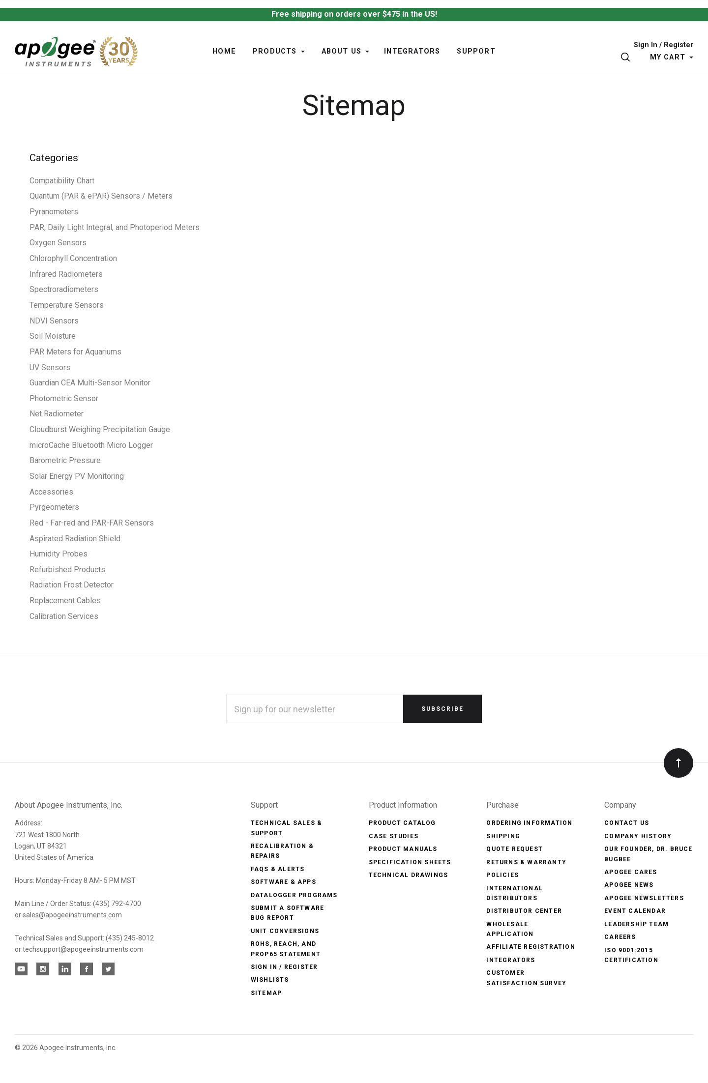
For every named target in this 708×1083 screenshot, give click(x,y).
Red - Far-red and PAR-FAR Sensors (92, 522)
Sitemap (266, 993)
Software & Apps (283, 881)
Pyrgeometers (54, 507)
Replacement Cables (65, 600)
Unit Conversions (285, 931)
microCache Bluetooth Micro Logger (91, 445)
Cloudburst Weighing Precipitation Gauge (100, 429)
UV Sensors (50, 367)
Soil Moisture (53, 336)
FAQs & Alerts (278, 869)
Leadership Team (636, 924)
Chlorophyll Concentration (73, 258)
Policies (502, 875)
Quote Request (514, 849)
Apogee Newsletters (644, 898)
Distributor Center (524, 910)
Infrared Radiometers (66, 274)
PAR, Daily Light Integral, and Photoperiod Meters (115, 227)
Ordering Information (529, 823)
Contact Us (626, 823)
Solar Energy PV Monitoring (77, 476)
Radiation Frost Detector (72, 584)
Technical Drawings (408, 875)
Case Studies (393, 836)
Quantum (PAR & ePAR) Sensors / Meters (101, 196)
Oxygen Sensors (58, 242)
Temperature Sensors (67, 305)
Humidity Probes (59, 553)
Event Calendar (635, 910)
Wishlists (270, 979)
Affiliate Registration (530, 946)
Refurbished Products (67, 569)
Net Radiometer (57, 413)
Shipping (503, 836)
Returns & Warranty (526, 862)
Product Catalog (402, 823)
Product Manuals (403, 849)
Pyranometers (54, 211)
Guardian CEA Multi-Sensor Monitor (90, 382)
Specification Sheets (410, 862)
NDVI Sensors (54, 320)
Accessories (51, 492)
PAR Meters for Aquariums (75, 351)
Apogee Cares (630, 872)
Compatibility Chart (62, 180)
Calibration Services (64, 616)
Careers (620, 937)
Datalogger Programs (294, 895)
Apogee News (628, 884)
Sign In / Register (663, 45)
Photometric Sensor (64, 398)
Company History (638, 836)
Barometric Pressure (65, 460)
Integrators (510, 960)
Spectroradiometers (64, 289)
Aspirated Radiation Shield (75, 538)
